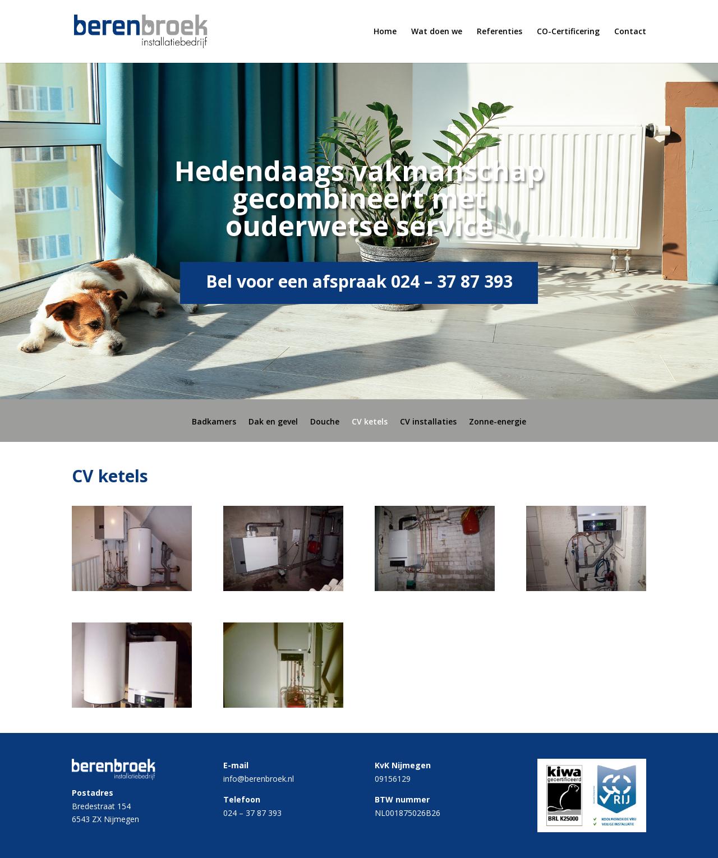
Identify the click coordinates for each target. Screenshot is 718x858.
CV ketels (370, 422)
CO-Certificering (568, 31)
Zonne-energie (497, 422)
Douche (324, 422)
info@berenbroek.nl (258, 778)
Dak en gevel (273, 422)
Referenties (499, 31)
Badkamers (214, 422)
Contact (630, 31)
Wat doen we (436, 31)
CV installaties (428, 422)
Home (385, 31)
